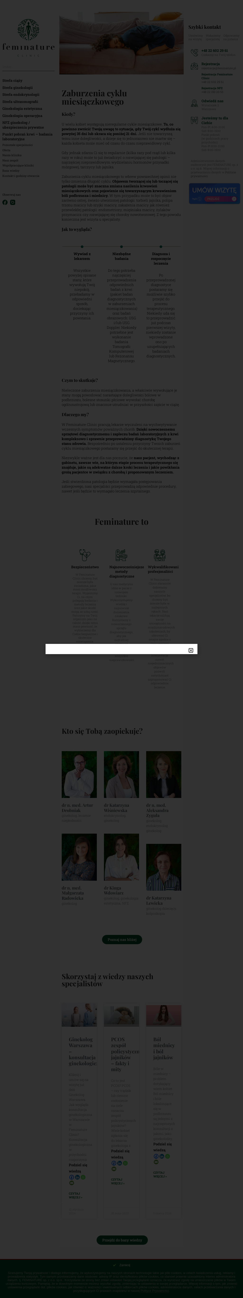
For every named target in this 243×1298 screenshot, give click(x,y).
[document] (121, 649)
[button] (191, 650)
